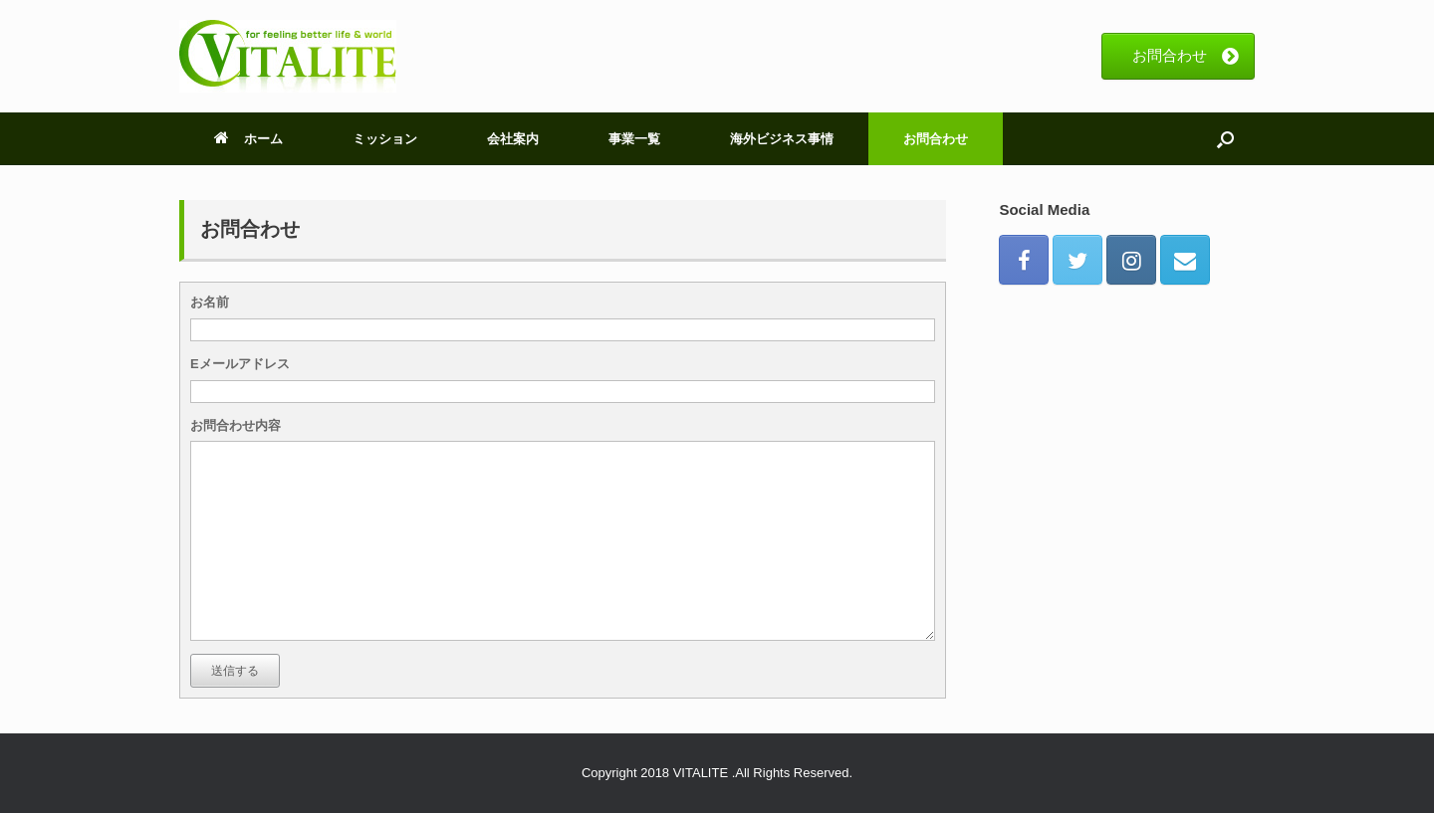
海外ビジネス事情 (782, 138)
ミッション (385, 138)
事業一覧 (634, 138)
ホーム (248, 138)
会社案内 (513, 138)
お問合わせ (935, 138)
